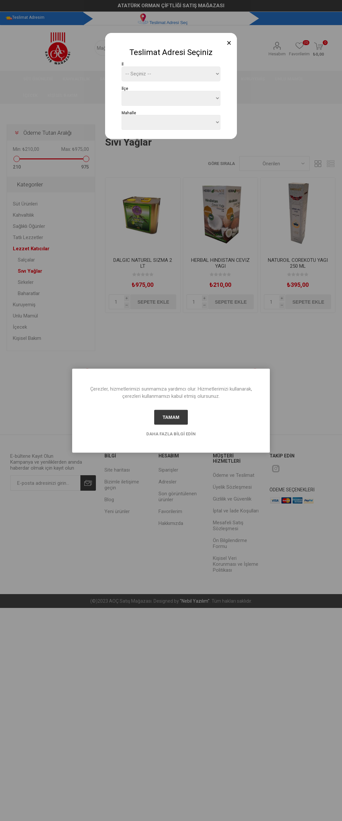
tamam (170, 417)
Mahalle (129, 112)
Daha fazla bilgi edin (171, 433)
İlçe (125, 88)
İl (123, 64)
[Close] (229, 43)
